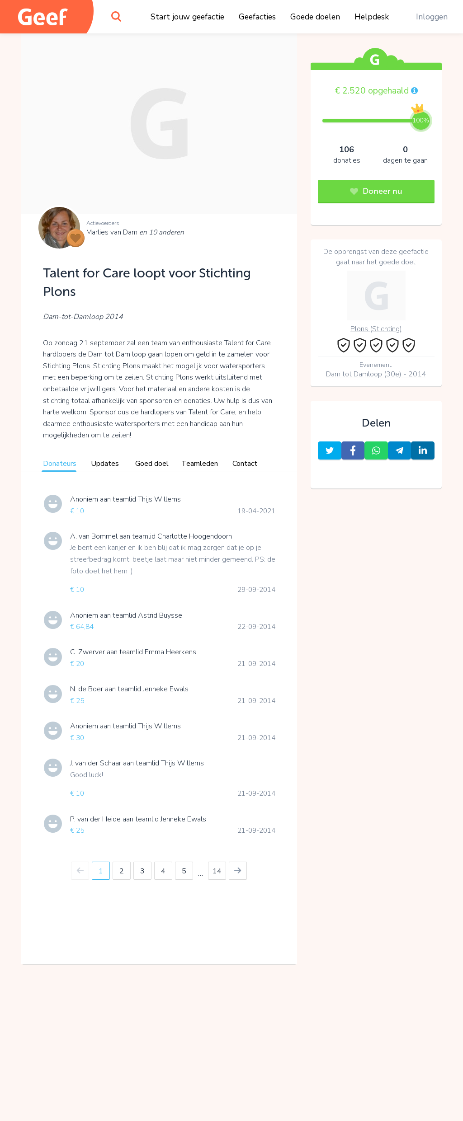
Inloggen (432, 16)
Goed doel (152, 464)
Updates (105, 464)
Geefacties (257, 16)
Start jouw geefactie (187, 16)
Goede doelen (315, 16)
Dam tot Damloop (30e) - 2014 (376, 374)
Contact (244, 464)
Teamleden (199, 464)
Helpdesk (371, 16)
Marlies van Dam (135, 232)
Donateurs (59, 464)
